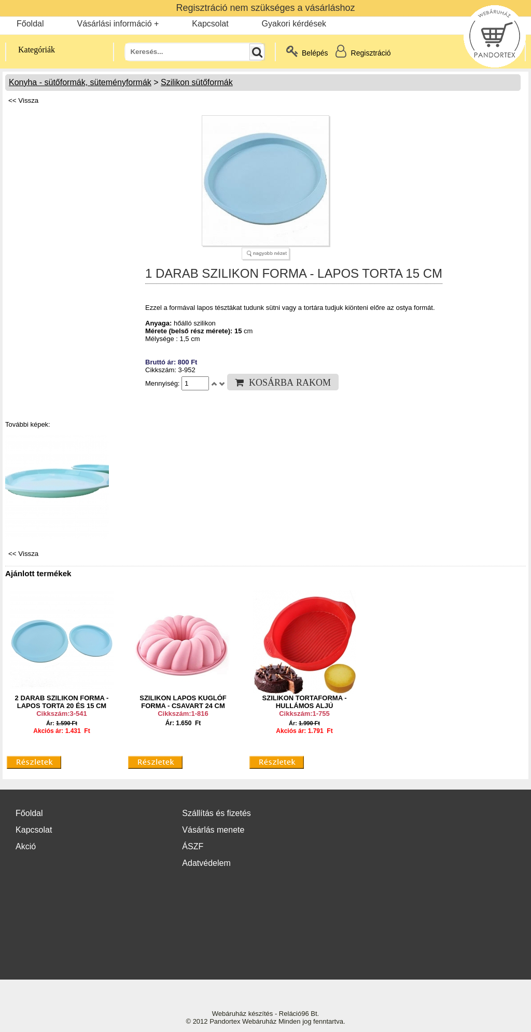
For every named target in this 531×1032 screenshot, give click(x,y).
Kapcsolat (210, 23)
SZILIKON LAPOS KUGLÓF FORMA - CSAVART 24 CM (183, 702)
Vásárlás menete (213, 829)
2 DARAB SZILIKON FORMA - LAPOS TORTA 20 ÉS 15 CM (62, 702)
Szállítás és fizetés (216, 813)
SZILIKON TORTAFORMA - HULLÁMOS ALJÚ (304, 702)
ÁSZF (192, 846)
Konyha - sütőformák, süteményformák (80, 82)
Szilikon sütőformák (197, 82)
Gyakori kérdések (294, 23)
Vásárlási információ (114, 23)
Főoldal (30, 23)
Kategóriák (30, 49)
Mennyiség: (163, 383)
